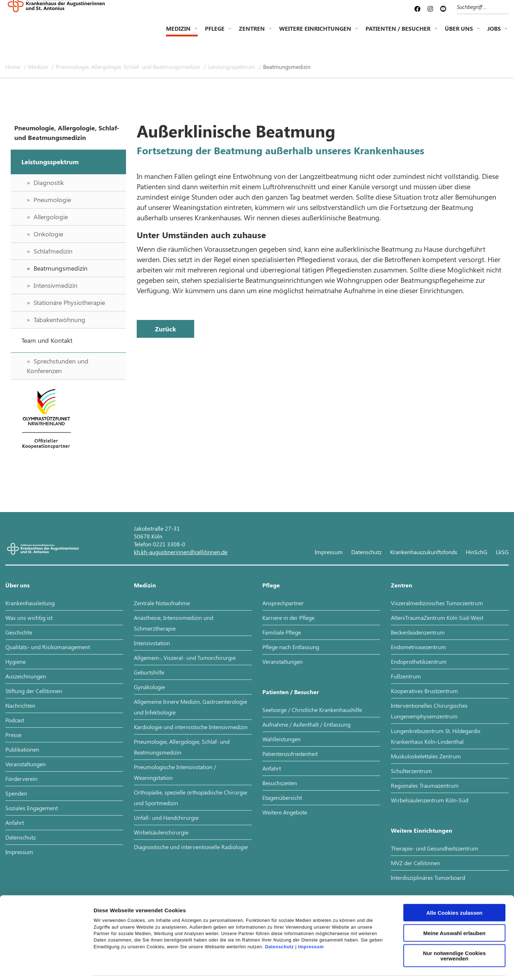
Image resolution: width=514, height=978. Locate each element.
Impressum (311, 914)
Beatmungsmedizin (287, 66)
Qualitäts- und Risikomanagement (47, 647)
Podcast (14, 720)
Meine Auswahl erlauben (454, 901)
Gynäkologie (149, 687)
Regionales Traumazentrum (425, 785)
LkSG (502, 552)
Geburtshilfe (149, 672)
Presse (13, 734)
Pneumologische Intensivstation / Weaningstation (175, 772)
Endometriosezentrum (418, 647)
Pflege (215, 34)
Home (13, 66)
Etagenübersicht (282, 797)
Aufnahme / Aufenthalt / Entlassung (306, 724)
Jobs (494, 34)
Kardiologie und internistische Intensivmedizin (191, 727)
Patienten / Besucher (398, 34)
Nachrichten (20, 705)
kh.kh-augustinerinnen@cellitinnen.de (180, 552)
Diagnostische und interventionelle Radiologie (191, 847)
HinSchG (476, 552)
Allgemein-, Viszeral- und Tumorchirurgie (185, 657)
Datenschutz (279, 914)
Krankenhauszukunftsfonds (423, 552)
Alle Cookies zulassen (454, 881)
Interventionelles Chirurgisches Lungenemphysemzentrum (429, 711)
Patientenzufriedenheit (290, 753)
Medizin (178, 34)
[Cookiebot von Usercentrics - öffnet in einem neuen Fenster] (46, 964)
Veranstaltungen (25, 764)
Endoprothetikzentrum (419, 661)
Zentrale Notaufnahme (162, 603)
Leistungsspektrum (232, 66)
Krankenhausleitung (30, 603)
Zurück (165, 329)
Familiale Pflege (281, 632)
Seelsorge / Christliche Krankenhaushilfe (312, 709)
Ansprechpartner (283, 603)
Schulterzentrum (411, 770)
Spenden (16, 793)
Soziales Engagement (31, 808)
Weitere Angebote (284, 812)
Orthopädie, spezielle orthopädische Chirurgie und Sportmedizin (190, 797)
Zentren (252, 34)
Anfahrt (14, 822)
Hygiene (15, 661)
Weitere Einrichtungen (315, 34)
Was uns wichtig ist (28, 617)
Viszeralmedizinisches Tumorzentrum (437, 603)
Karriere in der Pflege (288, 617)
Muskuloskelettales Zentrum (426, 756)
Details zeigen (380, 964)
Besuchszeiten (279, 783)
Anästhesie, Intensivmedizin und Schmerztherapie (173, 623)
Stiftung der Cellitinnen (33, 690)
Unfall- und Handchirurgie (166, 817)
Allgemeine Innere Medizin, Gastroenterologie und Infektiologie (190, 707)
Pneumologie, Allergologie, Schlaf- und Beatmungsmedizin (129, 66)
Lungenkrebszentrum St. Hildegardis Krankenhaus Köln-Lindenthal (435, 736)
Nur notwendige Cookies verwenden (454, 923)
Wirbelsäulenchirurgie (161, 832)
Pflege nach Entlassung (290, 647)
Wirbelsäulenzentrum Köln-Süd (429, 800)
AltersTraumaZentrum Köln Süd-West (437, 617)
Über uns (459, 34)
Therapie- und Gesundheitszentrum (434, 848)
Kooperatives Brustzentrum (424, 690)
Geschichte (18, 632)
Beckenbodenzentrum (418, 632)
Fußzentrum (406, 676)
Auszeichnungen (25, 676)
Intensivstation (152, 643)
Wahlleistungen (281, 739)
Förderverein (21, 778)
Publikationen (22, 749)
